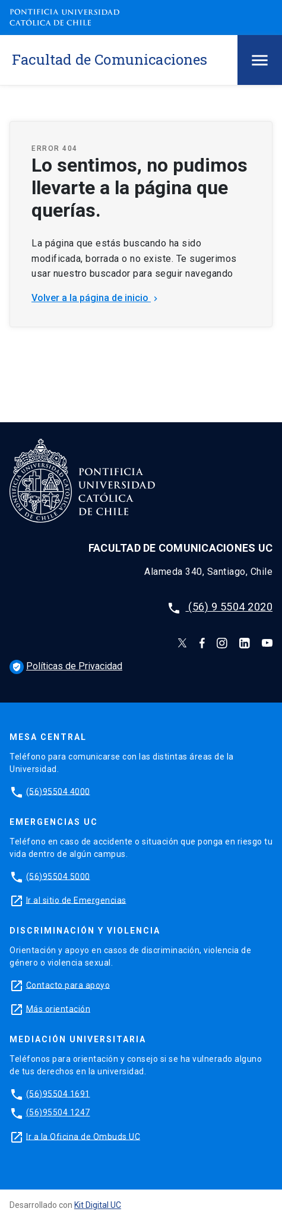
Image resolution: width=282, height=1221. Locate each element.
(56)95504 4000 (58, 791)
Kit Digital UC (97, 1205)
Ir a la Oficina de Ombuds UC (83, 1136)
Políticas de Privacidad (65, 666)
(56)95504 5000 (58, 876)
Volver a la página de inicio (95, 297)
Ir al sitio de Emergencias (76, 899)
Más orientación (58, 1008)
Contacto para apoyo (68, 984)
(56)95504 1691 (58, 1093)
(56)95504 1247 (58, 1112)
